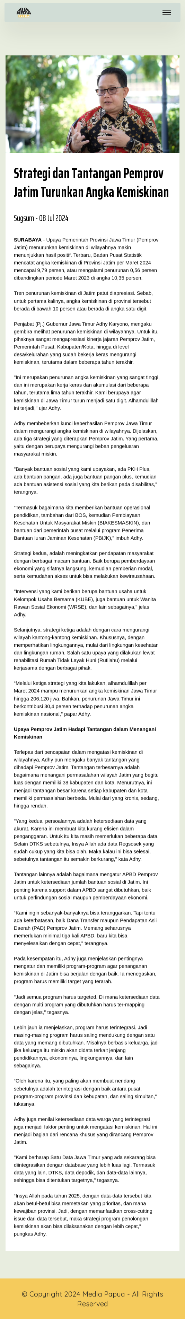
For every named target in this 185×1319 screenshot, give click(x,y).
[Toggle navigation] (166, 12)
